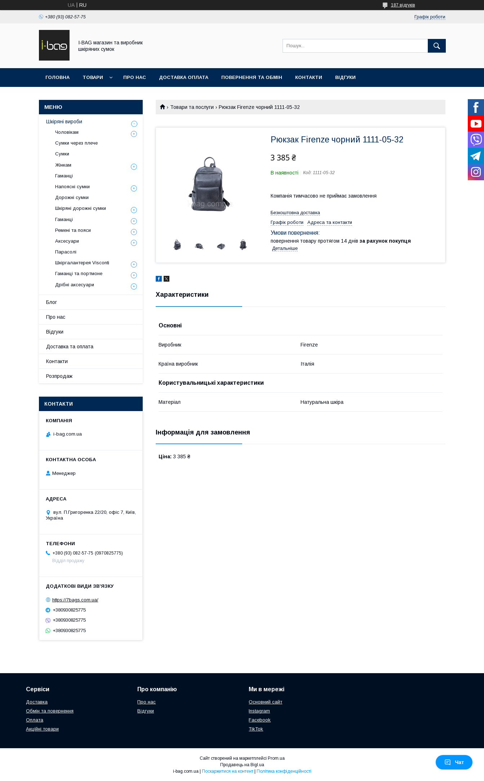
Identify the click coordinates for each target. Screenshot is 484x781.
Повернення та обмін (251, 77)
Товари (93, 77)
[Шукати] (437, 46)
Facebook (260, 720)
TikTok (256, 729)
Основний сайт (265, 702)
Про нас (134, 77)
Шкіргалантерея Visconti (82, 262)
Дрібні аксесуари (74, 284)
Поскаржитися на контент (227, 771)
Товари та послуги (192, 107)
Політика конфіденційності (284, 771)
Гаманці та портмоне (78, 273)
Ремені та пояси (73, 230)
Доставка (37, 702)
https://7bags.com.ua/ (75, 600)
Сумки (62, 153)
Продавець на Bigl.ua (242, 764)
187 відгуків (403, 5)
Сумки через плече (76, 143)
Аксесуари (67, 241)
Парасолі (65, 252)
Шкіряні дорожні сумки (80, 208)
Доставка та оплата (69, 346)
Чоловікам (67, 132)
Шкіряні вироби (64, 121)
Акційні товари (42, 729)
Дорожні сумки (72, 197)
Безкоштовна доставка (295, 212)
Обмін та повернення (50, 711)
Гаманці (64, 175)
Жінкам (63, 165)
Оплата (34, 720)
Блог (51, 302)
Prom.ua (276, 758)
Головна (57, 77)
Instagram (259, 711)
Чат (454, 762)
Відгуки (345, 77)
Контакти (308, 77)
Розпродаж (59, 376)
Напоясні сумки (72, 186)
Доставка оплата (183, 77)
